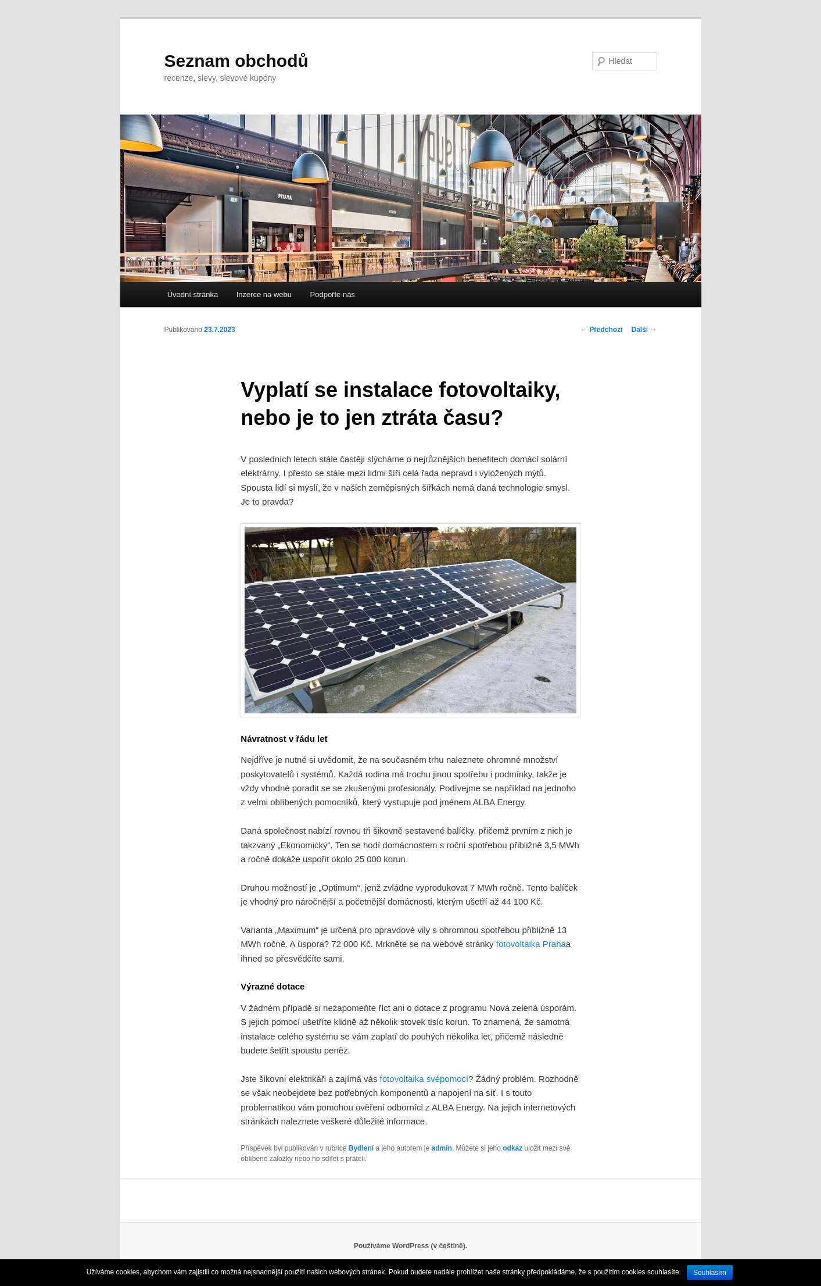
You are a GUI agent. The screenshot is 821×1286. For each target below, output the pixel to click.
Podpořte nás (332, 294)
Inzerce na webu (264, 294)
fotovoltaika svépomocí (424, 1079)
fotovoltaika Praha (531, 944)
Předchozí (601, 330)
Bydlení (361, 1148)
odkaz (512, 1148)
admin (442, 1148)
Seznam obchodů (236, 60)
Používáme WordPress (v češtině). (410, 1246)
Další (644, 330)
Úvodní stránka (192, 294)
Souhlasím (709, 1273)
